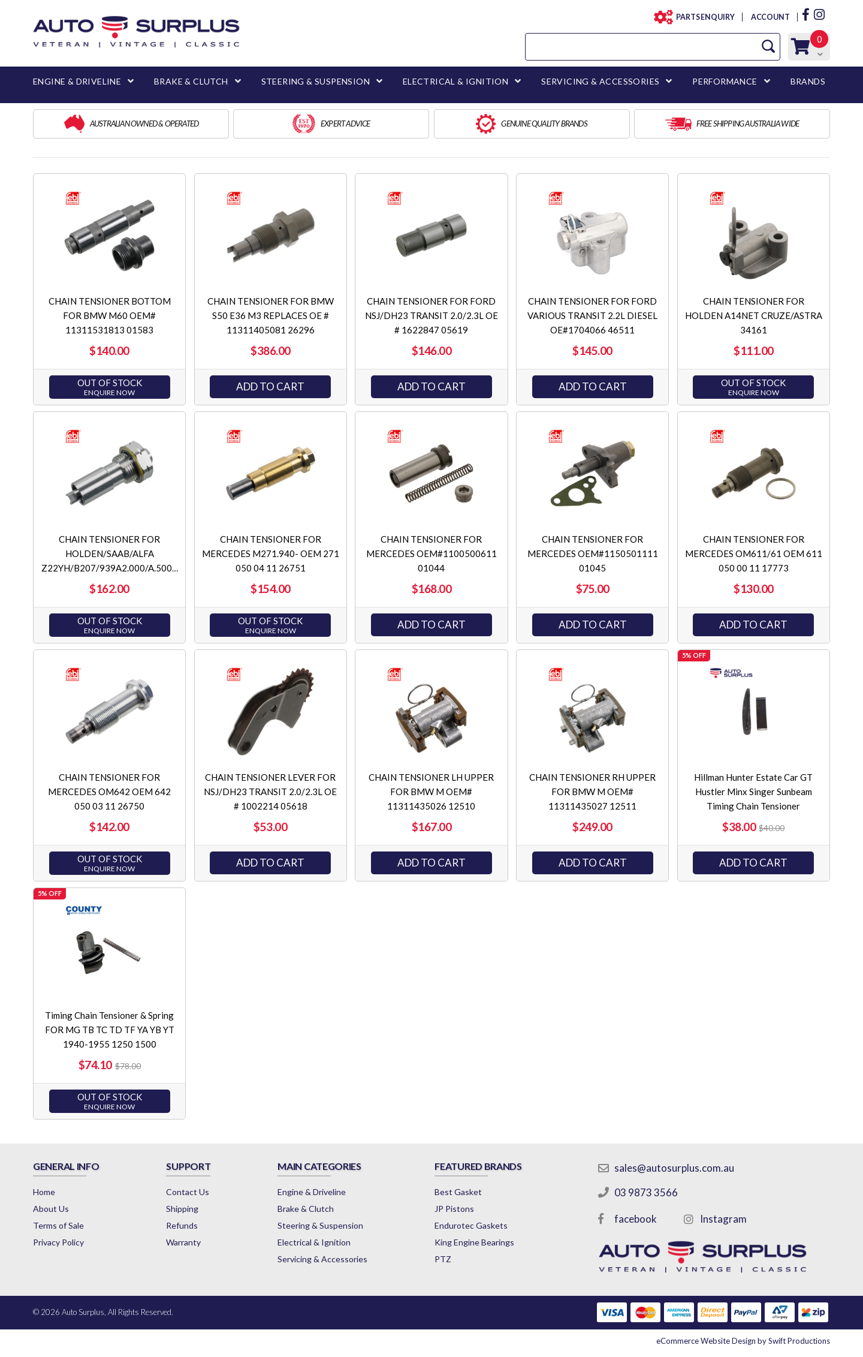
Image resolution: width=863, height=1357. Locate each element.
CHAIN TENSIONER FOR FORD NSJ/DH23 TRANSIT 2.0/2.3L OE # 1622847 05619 (431, 315)
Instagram (723, 1218)
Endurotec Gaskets (471, 1225)
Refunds (182, 1225)
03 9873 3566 (646, 1192)
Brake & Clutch (305, 1208)
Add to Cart (270, 386)
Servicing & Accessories (322, 1259)
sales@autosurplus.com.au (674, 1168)
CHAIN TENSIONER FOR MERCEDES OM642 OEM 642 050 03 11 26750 (109, 791)
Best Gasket (458, 1192)
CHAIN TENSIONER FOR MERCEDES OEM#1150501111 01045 (592, 553)
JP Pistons (454, 1208)
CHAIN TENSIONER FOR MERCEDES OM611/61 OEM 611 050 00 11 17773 (753, 553)
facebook (635, 1218)
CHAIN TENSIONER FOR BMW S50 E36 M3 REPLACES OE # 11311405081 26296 (270, 315)
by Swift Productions (743, 1341)
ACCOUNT (770, 17)
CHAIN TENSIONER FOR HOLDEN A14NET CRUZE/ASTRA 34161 (753, 315)
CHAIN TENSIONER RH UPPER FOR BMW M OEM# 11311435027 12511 (592, 791)
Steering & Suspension (320, 1225)
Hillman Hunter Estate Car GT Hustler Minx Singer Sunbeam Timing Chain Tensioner (753, 791)
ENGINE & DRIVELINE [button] (77, 81)
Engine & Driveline (311, 1192)
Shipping (182, 1208)
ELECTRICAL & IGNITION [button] (455, 81)
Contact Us (187, 1192)
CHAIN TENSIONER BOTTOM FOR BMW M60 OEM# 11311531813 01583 (110, 315)
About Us (51, 1208)
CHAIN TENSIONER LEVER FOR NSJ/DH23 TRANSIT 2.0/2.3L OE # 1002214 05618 (270, 791)
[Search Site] (768, 46)
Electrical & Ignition (314, 1242)
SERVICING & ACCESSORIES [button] (600, 81)
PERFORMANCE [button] (724, 81)
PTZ (442, 1259)
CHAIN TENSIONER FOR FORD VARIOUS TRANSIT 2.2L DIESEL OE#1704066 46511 (592, 315)
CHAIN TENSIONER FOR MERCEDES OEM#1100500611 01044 (431, 553)
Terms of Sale (58, 1225)
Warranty (183, 1242)
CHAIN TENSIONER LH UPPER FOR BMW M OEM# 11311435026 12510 (431, 791)
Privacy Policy (58, 1242)
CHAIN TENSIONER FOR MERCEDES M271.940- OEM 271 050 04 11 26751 (270, 553)
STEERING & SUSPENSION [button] (315, 81)
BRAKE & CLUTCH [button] (191, 81)
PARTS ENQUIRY (702, 17)
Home (44, 1192)
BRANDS (807, 81)
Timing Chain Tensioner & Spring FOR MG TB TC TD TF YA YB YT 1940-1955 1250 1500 (109, 1029)
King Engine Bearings (474, 1242)
